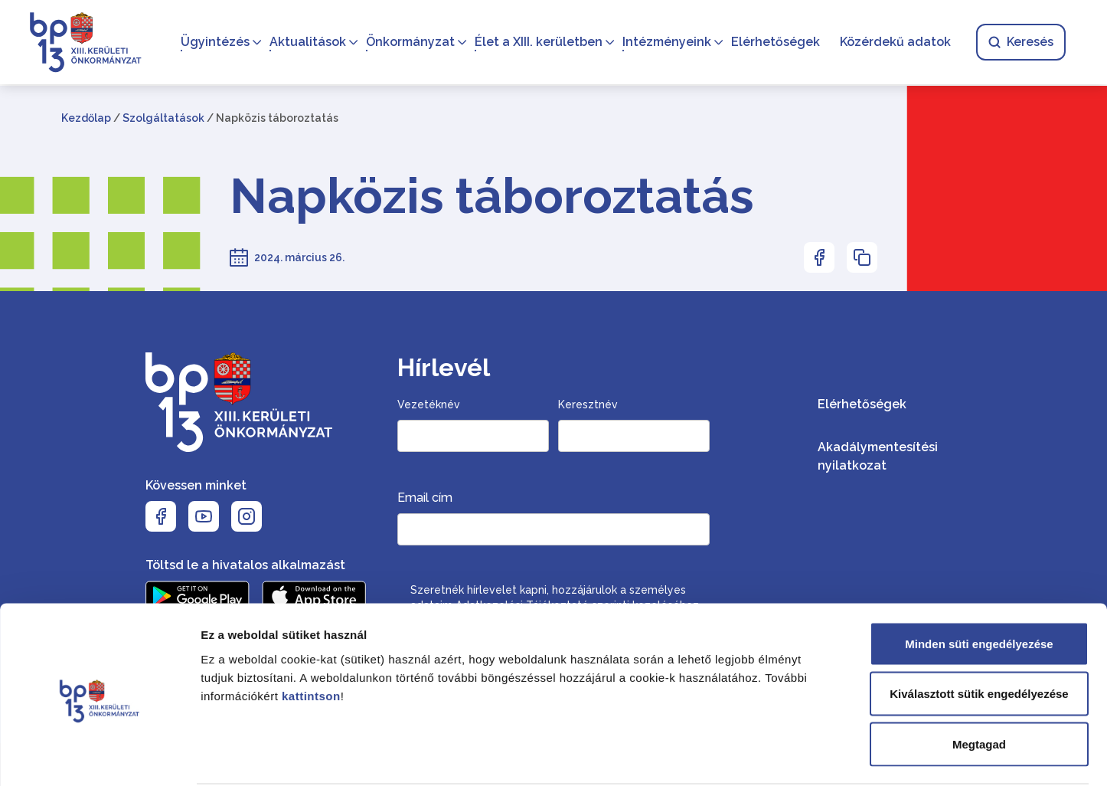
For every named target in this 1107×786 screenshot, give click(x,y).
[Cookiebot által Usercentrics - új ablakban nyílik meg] (99, 756)
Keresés (1019, 42)
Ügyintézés (213, 42)
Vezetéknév (428, 404)
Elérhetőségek (774, 42)
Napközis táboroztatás (492, 196)
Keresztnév (588, 404)
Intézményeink (665, 42)
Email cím (424, 497)
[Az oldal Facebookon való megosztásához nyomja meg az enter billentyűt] (819, 257)
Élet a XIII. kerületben (537, 42)
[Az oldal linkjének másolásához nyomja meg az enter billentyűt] (862, 257)
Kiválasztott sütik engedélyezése (979, 635)
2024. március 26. (299, 257)
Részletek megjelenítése (870, 755)
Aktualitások (306, 42)
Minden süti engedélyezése (979, 584)
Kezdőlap (86, 118)
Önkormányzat (408, 42)
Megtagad (979, 685)
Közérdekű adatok (893, 42)
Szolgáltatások (163, 118)
